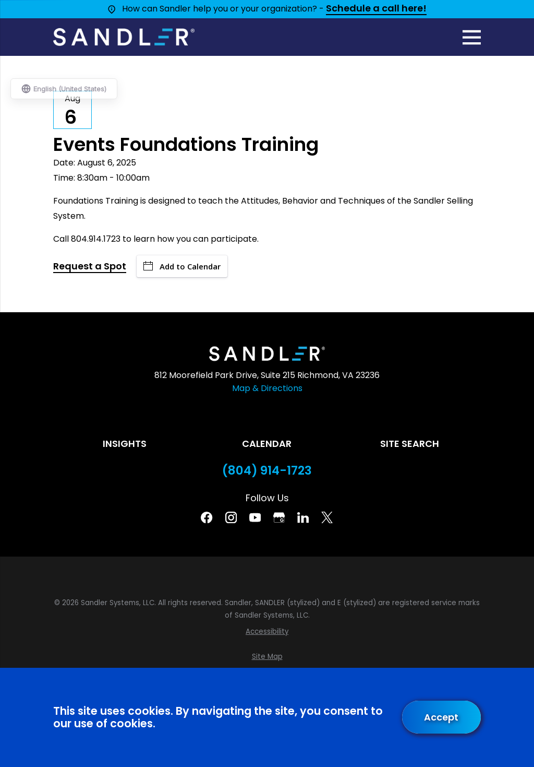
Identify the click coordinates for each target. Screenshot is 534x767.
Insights (125, 443)
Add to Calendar (182, 266)
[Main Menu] (472, 37)
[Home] (123, 37)
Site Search (409, 443)
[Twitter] (327, 517)
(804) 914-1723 (267, 471)
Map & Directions (267, 388)
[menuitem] (266, 632)
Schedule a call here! (376, 9)
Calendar (267, 443)
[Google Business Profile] (279, 517)
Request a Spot (89, 267)
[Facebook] (206, 517)
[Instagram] (231, 517)
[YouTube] (255, 517)
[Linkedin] (303, 517)
